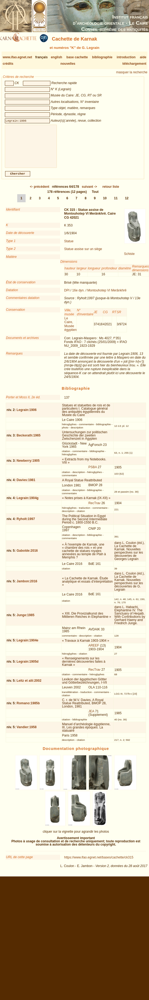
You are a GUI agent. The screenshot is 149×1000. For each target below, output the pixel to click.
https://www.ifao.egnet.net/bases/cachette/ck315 (98, 862)
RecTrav (94, 507)
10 (104, 202)
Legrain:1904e (28, 645)
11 (115, 202)
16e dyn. (78, 295)
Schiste (129, 258)
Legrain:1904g (28, 502)
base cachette (77, 57)
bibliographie (102, 57)
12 (127, 202)
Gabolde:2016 (27, 555)
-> (89, 191)
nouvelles (67, 64)
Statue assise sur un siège (83, 253)
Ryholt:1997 (26, 523)
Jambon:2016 (27, 585)
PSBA (92, 471)
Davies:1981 (26, 484)
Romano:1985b (28, 707)
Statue (69, 245)
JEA (91, 715)
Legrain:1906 (27, 414)
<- (39, 191)
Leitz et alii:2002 (29, 685)
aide (143, 57)
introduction (126, 57)
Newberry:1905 (28, 465)
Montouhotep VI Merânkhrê (106, 295)
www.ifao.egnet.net (17, 57)
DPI (67, 295)
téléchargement (134, 64)
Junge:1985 (25, 619)
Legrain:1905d (28, 666)
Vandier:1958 (27, 731)
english (56, 57)
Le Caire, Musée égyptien (70, 328)
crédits (8, 64)
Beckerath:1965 (29, 440)
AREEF (93, 650)
